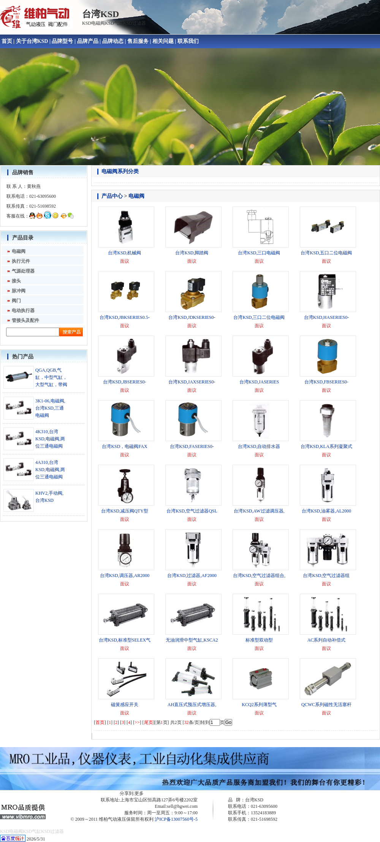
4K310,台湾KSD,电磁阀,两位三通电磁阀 (50, 439)
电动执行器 (23, 310)
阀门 (16, 300)
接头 (16, 281)
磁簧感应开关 (124, 704)
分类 (133, 171)
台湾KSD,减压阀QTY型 (124, 511)
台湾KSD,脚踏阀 (191, 252)
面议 (124, 261)
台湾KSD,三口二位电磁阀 (259, 317)
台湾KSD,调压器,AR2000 (125, 575)
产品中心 (112, 196)
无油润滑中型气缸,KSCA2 (192, 640)
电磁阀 (18, 251)
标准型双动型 (259, 640)
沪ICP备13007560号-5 (176, 819)
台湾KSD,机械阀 (124, 252)
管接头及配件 (25, 320)
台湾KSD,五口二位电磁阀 (326, 252)
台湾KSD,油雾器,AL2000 (326, 511)
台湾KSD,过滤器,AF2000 (191, 575)
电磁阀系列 (114, 171)
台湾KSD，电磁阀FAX (124, 446)
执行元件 (21, 261)
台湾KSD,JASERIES (259, 382)
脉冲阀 (18, 290)
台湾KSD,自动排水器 (259, 446)
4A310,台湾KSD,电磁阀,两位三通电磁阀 (50, 469)
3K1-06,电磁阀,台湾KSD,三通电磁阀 (50, 408)
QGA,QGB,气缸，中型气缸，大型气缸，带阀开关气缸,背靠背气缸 (51, 384)
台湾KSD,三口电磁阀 (259, 252)
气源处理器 (23, 271)
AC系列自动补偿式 (326, 640)
